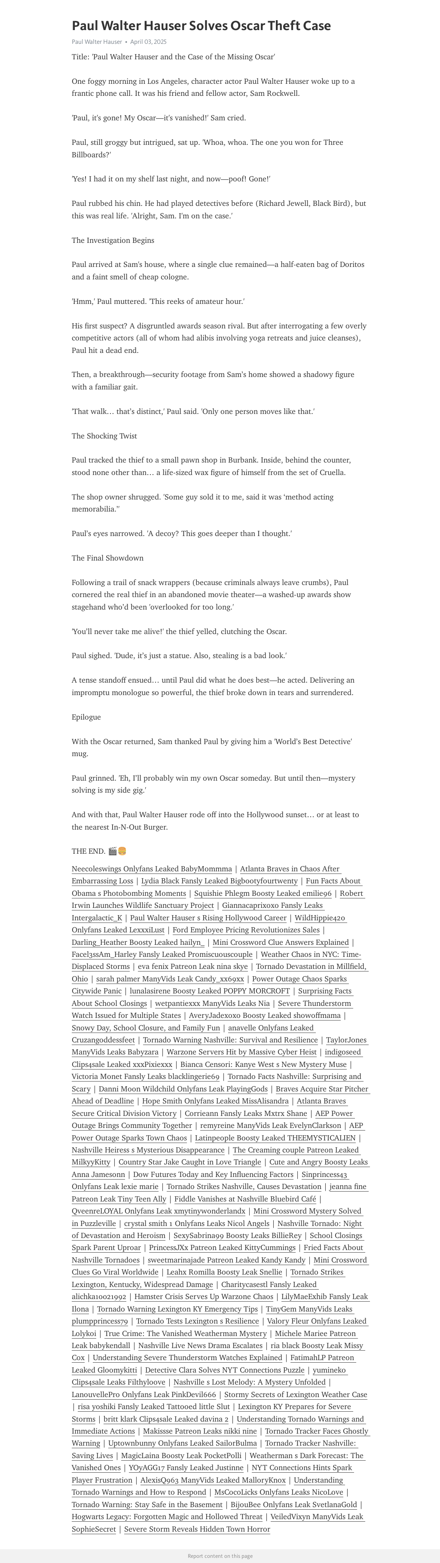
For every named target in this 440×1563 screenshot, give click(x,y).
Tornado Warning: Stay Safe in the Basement (147, 1504)
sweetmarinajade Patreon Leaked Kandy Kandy (227, 1260)
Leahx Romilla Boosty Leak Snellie (224, 1272)
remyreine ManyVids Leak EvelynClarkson (270, 1125)
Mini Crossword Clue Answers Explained (281, 942)
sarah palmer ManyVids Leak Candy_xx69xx (170, 979)
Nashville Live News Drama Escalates (200, 1345)
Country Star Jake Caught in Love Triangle (190, 1162)
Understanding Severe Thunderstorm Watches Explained (187, 1357)
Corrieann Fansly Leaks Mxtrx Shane (246, 1113)
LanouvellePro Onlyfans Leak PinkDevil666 (144, 1394)
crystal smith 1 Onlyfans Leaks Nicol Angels (196, 1223)
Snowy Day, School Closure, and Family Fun (146, 1028)
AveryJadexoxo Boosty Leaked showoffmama (265, 1015)
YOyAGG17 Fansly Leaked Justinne (186, 1467)
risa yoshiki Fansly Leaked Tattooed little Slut (154, 1406)
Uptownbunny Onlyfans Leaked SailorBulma (182, 1443)
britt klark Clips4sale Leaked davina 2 (166, 1419)
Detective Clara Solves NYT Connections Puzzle (225, 1370)
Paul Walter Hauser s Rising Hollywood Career (208, 917)
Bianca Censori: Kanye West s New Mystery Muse (263, 1064)
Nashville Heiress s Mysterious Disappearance (148, 1150)
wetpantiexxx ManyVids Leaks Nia (212, 1003)
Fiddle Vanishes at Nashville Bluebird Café (245, 1199)
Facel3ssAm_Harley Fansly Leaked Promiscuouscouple (162, 954)
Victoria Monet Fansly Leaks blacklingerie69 (146, 1076)
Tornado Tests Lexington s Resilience (197, 1321)
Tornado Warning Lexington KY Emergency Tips (177, 1309)
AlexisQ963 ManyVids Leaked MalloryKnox (213, 1480)
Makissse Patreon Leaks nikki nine (200, 1431)
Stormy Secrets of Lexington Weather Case (295, 1394)
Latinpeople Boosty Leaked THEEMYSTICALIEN (275, 1138)
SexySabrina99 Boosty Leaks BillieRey (238, 1235)
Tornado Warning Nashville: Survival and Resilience (230, 1040)
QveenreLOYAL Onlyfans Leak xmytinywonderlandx (158, 1211)
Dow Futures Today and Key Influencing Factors (213, 1174)
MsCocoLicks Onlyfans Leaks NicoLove (278, 1492)
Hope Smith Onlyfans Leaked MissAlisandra (215, 1101)
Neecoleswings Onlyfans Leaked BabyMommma (152, 868)
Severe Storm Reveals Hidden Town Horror (197, 1529)
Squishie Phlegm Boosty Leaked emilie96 (263, 893)
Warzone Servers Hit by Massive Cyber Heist (242, 1052)
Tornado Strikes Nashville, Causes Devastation (244, 1186)
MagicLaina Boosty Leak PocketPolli (181, 1455)
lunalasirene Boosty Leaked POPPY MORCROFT (210, 991)
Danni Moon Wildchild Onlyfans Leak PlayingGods (183, 1089)
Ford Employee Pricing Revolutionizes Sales (246, 930)
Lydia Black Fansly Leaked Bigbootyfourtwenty (219, 881)
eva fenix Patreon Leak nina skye (193, 966)
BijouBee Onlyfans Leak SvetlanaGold (294, 1504)
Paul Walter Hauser (97, 42)
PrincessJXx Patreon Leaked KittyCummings (222, 1247)
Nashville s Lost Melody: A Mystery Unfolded (250, 1382)
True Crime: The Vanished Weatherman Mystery (185, 1333)
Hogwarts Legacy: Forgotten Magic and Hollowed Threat (167, 1516)
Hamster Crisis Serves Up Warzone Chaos (203, 1296)
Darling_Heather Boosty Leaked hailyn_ (138, 942)
